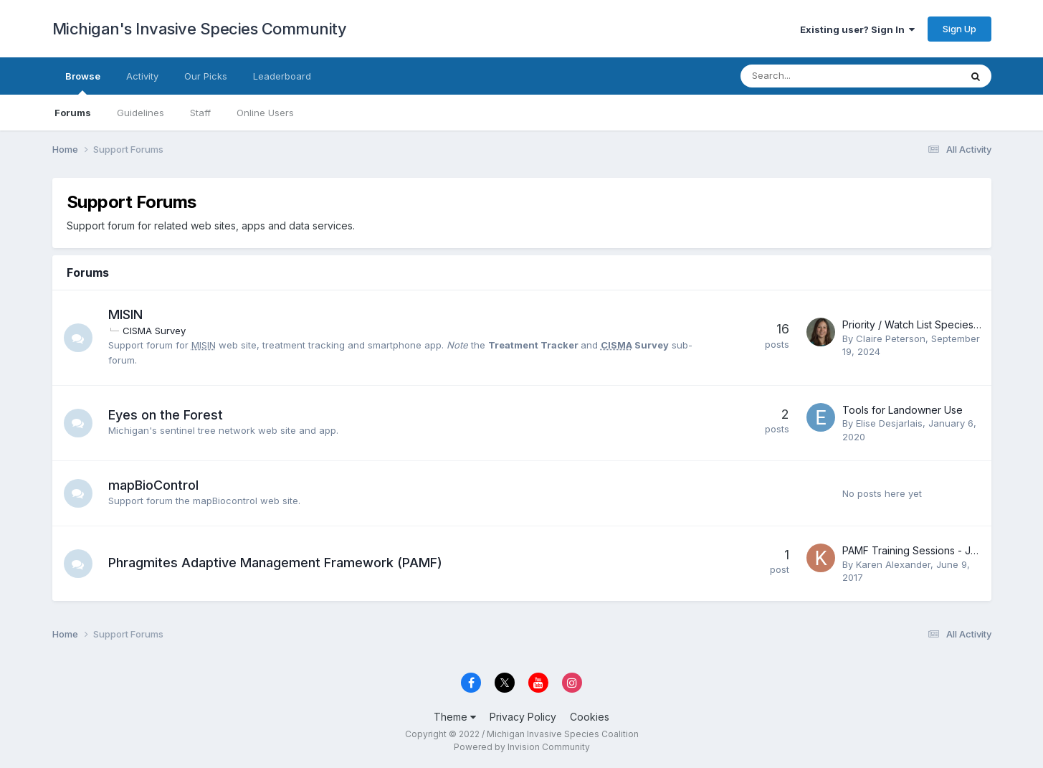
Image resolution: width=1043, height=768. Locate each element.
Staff (200, 112)
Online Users (265, 112)
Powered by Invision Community (522, 746)
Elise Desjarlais (889, 423)
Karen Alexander (893, 564)
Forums (72, 112)
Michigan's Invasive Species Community (199, 28)
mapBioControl (153, 485)
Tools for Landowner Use (902, 410)
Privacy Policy (523, 717)
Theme (455, 717)
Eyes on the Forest (165, 414)
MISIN (125, 314)
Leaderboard (282, 76)
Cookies (589, 717)
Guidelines (140, 112)
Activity (142, 76)
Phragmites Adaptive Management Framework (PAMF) (275, 562)
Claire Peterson (890, 338)
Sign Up (959, 28)
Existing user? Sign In (857, 29)
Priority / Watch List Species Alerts (922, 324)
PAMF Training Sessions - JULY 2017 (928, 550)
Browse (82, 82)
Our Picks (205, 76)
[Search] (812, 76)
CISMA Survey (154, 330)
